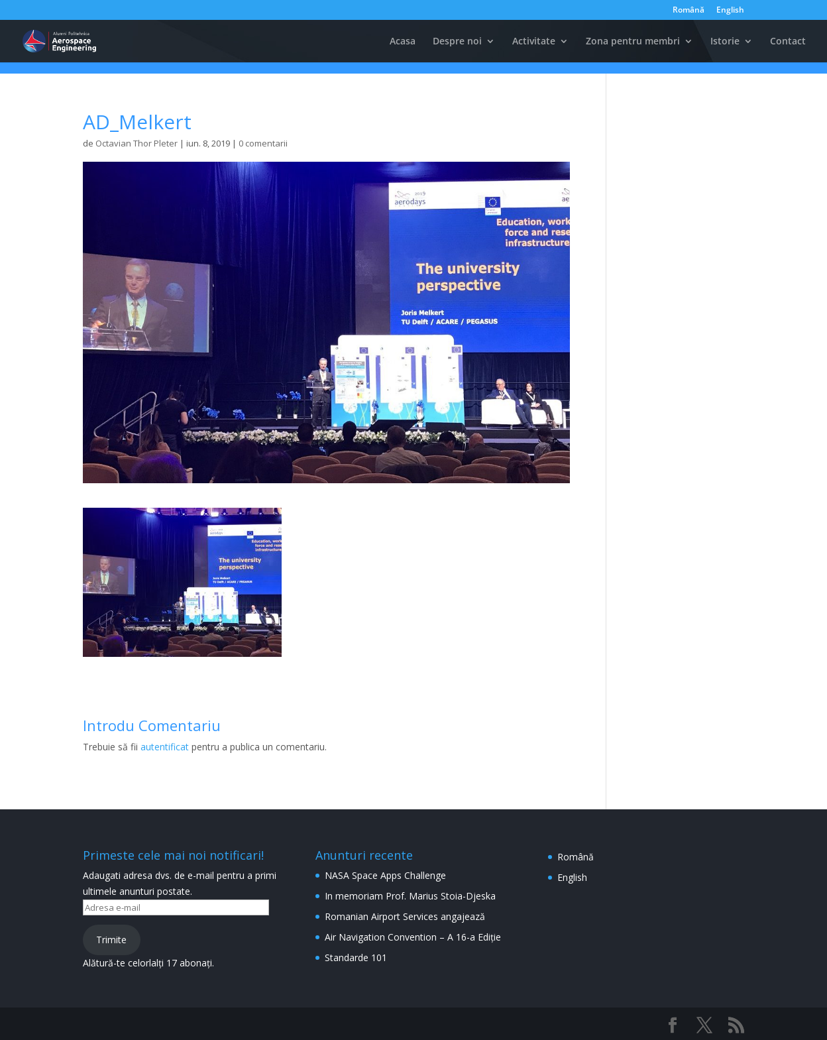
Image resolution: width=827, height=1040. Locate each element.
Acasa (402, 41)
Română (688, 10)
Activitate (533, 41)
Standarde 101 (356, 957)
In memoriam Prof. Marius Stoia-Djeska (410, 896)
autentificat (164, 746)
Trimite (111, 939)
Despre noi (457, 41)
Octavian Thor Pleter (136, 143)
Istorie (725, 41)
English (730, 10)
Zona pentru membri (633, 41)
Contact (788, 41)
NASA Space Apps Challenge (385, 875)
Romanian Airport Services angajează (405, 916)
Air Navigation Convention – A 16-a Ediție (413, 937)
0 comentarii (263, 143)
